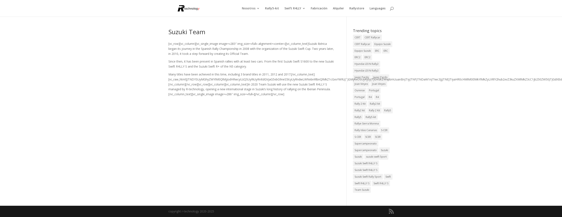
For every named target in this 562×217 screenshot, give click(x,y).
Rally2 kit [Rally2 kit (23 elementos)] (375, 103)
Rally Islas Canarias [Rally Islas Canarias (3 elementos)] (366, 130)
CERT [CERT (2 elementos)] (357, 37)
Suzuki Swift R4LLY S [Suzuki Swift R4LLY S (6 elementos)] (366, 163)
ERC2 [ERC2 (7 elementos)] (357, 57)
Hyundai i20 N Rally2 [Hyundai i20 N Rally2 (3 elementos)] (367, 64)
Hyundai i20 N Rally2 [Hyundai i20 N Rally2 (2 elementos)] (367, 70)
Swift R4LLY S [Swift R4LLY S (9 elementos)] (362, 183)
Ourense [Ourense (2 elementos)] (360, 90)
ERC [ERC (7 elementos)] (386, 51)
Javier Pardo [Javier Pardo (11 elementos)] (380, 77)
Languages (377, 8)
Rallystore (356, 8)
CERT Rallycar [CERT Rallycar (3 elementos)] (372, 37)
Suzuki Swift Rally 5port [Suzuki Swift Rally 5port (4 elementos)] (368, 176)
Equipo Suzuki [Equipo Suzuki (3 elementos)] (363, 51)
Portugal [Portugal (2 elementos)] (374, 90)
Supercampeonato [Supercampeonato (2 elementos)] (366, 143)
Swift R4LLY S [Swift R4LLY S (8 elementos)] (381, 183)
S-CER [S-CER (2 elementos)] (384, 130)
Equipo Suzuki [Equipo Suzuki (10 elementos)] (382, 44)
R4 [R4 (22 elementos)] (377, 97)
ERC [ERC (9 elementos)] (377, 51)
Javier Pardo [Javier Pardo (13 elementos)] (362, 77)
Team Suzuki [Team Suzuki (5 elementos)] (362, 190)
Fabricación (319, 8)
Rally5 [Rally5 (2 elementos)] (358, 117)
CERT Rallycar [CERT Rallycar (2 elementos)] (362, 44)
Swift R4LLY (292, 8)
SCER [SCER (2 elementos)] (368, 137)
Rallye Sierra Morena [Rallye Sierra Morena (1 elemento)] (367, 123)
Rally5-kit (272, 8)
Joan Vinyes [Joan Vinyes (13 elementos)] (361, 84)
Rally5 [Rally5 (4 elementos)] (387, 110)
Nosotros (248, 8)
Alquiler (338, 8)
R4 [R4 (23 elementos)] (370, 97)
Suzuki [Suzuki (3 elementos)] (384, 150)
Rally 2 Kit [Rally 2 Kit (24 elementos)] (360, 103)
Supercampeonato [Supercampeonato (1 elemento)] (366, 150)
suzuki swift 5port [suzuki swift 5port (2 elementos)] (376, 156)
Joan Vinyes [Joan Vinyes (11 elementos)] (378, 84)
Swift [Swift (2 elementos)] (388, 176)
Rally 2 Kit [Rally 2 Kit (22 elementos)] (374, 110)
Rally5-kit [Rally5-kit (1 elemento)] (371, 117)
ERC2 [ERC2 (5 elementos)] (367, 57)
